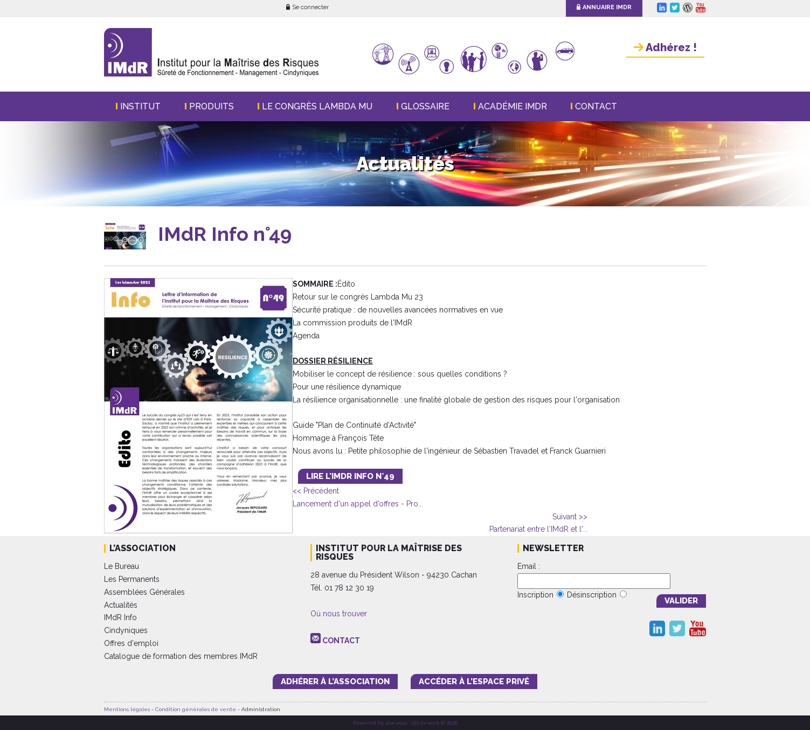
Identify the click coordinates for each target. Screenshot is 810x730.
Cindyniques (126, 630)
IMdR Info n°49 (225, 234)
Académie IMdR (512, 106)
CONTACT (341, 640)
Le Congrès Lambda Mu (317, 106)
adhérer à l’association (335, 681)
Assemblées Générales (144, 592)
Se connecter (307, 7)
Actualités (120, 605)
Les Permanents (132, 579)
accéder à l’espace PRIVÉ (474, 681)
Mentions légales (127, 709)
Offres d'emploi (131, 643)
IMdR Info (120, 617)
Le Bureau (121, 566)
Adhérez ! (665, 47)
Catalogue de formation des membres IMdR (181, 656)
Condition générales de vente (195, 709)
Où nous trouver (338, 613)
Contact (596, 106)
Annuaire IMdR (604, 7)
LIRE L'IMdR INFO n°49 (350, 476)
